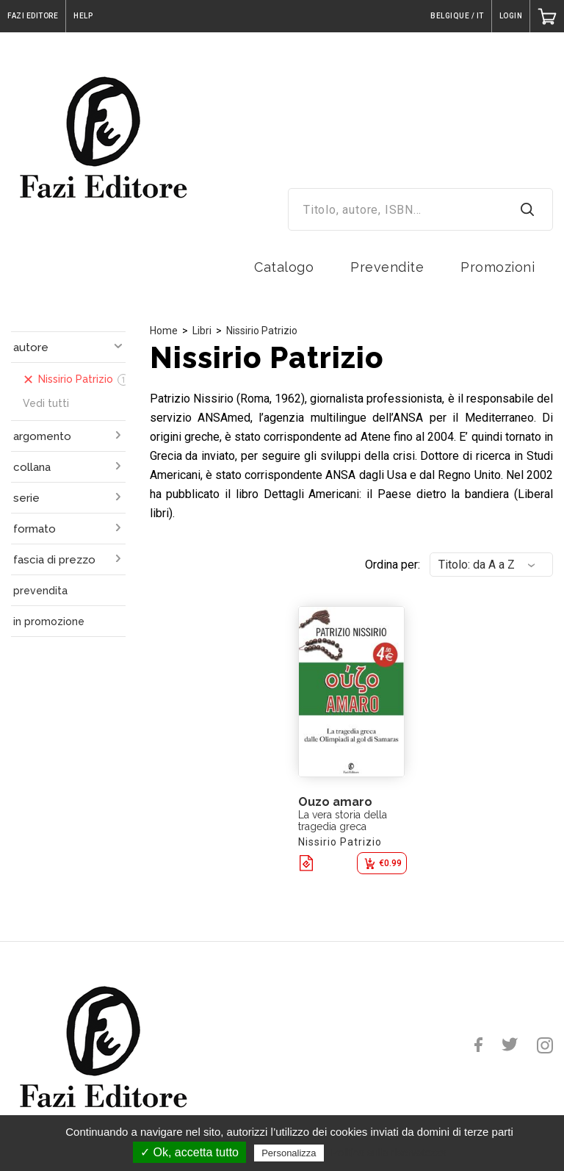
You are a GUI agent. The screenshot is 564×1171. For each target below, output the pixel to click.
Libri (202, 330)
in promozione (48, 621)
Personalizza (288, 1153)
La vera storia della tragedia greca (342, 820)
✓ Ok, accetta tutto (189, 1152)
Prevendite (387, 267)
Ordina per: (392, 565)
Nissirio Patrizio (261, 330)
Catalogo (284, 267)
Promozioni (497, 267)
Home (164, 330)
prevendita (40, 591)
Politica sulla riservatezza (388, 1153)
